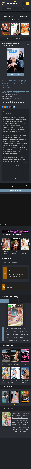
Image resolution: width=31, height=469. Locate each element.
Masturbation (14, 82)
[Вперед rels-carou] (29, 244)
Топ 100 (14, 13)
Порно (4, 301)
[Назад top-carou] (1, 29)
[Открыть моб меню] (27, 3)
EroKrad (12, 3)
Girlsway (8, 87)
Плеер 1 (2, 225)
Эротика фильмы (8, 16)
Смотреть (16, 74)
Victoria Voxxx (15, 92)
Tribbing (22, 83)
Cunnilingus (9, 80)
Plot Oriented (24, 82)
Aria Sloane (16, 91)
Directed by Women (17, 80)
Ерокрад (4, 39)
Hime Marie (22, 91)
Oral (20, 82)
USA (8, 85)
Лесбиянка (20, 98)
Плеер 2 (7, 225)
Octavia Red (8, 92)
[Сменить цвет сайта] (27, 8)
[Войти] (23, 3)
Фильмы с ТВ (25, 301)
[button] (14, 404)
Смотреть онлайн (15, 190)
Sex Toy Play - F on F (14, 83)
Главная (4, 13)
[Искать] (23, 8)
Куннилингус (13, 98)
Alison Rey (9, 91)
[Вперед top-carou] (29, 29)
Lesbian (9, 82)
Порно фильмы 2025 (12, 39)
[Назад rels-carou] (1, 244)
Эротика (13, 301)
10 (24, 102)
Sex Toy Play (5, 83)
